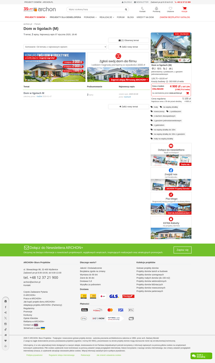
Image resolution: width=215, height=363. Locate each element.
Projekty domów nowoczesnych (150, 288)
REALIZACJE (107, 17)
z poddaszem (175, 111)
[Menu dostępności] (5, 292)
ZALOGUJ (127, 2)
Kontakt (27, 285)
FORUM (121, 17)
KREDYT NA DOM (145, 17)
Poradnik (90, 17)
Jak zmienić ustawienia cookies (109, 355)
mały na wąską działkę (163, 139)
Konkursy (28, 315)
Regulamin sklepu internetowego (62, 355)
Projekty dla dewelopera (65, 17)
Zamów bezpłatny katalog (175, 17)
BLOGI (130, 17)
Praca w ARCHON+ (33, 298)
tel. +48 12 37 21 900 (41, 277)
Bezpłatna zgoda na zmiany (92, 271)
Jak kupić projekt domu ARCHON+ (39, 302)
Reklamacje (85, 355)
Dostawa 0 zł (86, 281)
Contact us (31, 325)
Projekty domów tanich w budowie (152, 271)
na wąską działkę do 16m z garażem (169, 134)
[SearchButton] (126, 9)
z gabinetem (159, 125)
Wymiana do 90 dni (89, 274)
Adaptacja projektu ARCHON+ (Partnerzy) (43, 305)
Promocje (28, 311)
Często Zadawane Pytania (36, 292)
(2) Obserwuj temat (129, 40)
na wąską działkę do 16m (164, 130)
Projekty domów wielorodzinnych (151, 281)
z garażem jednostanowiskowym (167, 120)
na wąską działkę (170, 107)
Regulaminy (29, 308)
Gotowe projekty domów (147, 268)
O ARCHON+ (30, 295)
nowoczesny (159, 111)
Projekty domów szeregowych (150, 274)
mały (156, 107)
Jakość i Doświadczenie (91, 268)
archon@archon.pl (32, 282)
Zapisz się (182, 249)
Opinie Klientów (31, 318)
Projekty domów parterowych (149, 291)
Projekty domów (36, 17)
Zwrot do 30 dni (87, 278)
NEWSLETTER (141, 2)
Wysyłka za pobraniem (90, 284)
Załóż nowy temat (129, 47)
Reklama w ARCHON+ (34, 321)
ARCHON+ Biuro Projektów (37, 262)
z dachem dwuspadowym (164, 116)
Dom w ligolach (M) (161, 65)
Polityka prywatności (35, 355)
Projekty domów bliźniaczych (149, 284)
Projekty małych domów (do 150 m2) (153, 278)
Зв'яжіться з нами (34, 328)
